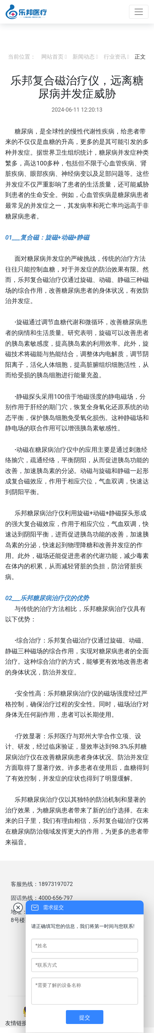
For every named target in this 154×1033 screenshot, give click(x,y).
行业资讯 (115, 56)
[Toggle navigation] (138, 12)
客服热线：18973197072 (42, 884)
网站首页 (52, 56)
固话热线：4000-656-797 (42, 898)
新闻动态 (83, 56)
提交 (84, 1017)
